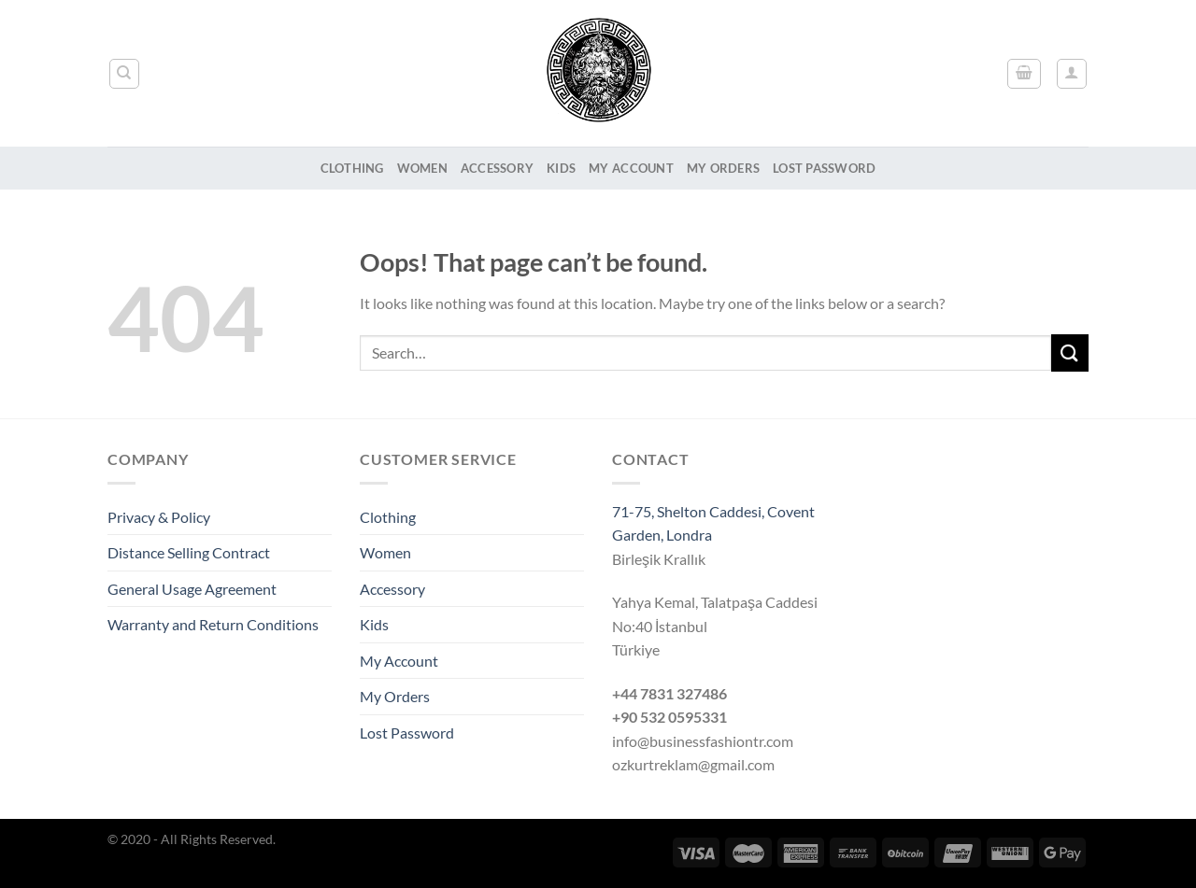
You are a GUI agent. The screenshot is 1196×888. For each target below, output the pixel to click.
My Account (631, 168)
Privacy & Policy (158, 517)
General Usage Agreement (192, 589)
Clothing (352, 168)
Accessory (497, 168)
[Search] (124, 74)
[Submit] (1070, 352)
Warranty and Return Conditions (213, 624)
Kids (561, 168)
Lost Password (824, 168)
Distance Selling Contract (188, 552)
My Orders (723, 168)
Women (422, 168)
